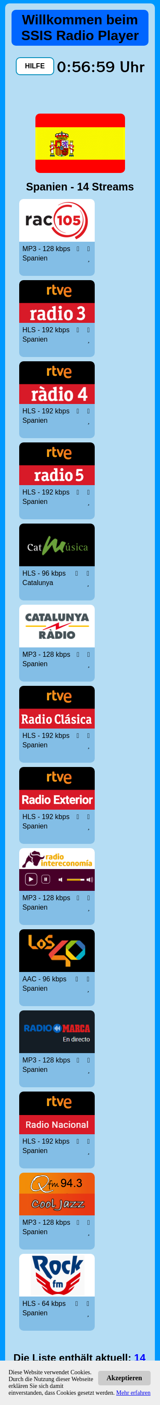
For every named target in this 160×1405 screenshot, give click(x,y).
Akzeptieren (124, 1378)
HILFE (35, 66)
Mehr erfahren (133, 1393)
